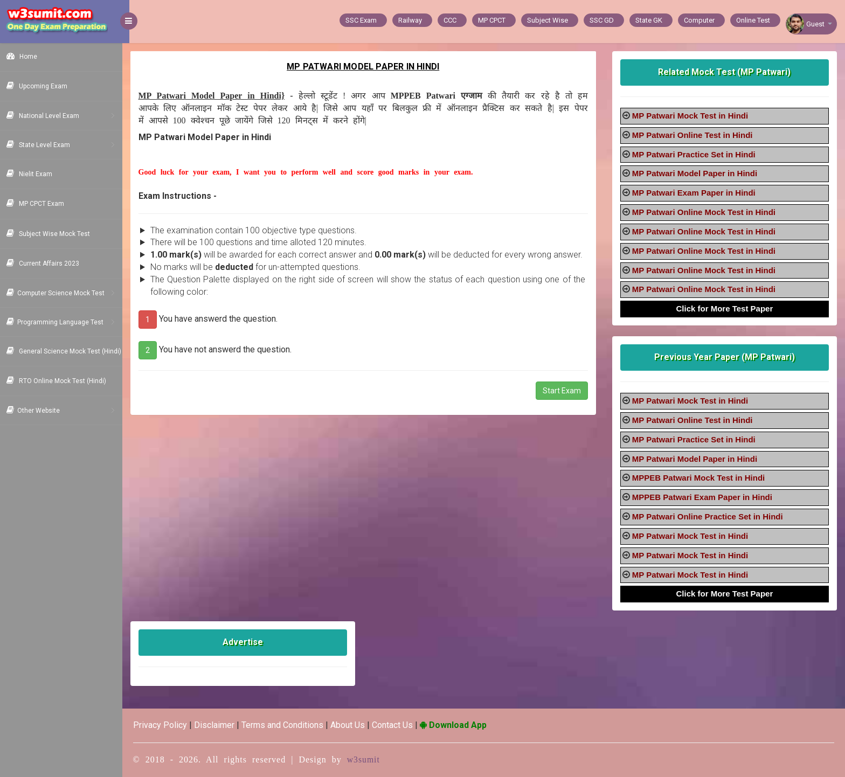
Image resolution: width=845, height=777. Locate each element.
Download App (460, 725)
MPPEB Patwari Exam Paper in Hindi (704, 497)
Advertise (248, 642)
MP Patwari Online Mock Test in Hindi (706, 212)
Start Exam (564, 403)
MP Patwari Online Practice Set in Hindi (709, 516)
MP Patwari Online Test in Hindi (694, 135)
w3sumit (370, 759)
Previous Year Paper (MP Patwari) (725, 357)
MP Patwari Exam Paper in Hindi (696, 192)
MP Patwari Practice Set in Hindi (696, 154)
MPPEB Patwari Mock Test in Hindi (700, 477)
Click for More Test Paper (725, 308)
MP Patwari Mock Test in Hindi (692, 115)
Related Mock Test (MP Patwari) (726, 72)
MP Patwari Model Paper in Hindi (696, 173)
